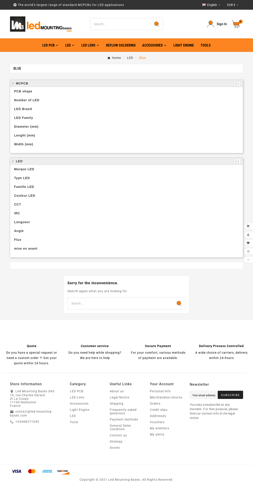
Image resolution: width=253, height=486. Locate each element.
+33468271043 (27, 421)
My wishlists (159, 428)
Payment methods (124, 419)
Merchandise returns (166, 397)
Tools (74, 422)
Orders (155, 403)
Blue (17, 68)
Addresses (158, 416)
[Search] (120, 24)
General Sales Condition (120, 427)
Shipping (116, 403)
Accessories (79, 403)
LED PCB (77, 391)
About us (117, 391)
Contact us (118, 435)
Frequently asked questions (123, 411)
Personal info (160, 391)
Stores (115, 447)
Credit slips (158, 409)
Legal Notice (119, 397)
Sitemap (116, 441)
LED (73, 416)
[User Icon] (217, 24)
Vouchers (157, 422)
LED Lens (77, 397)
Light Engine (79, 409)
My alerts (157, 434)
